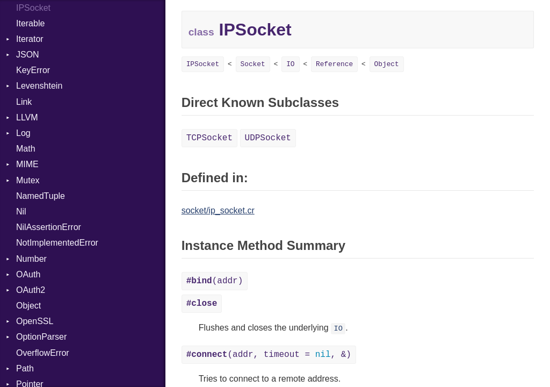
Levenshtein (39, 85)
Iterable (30, 23)
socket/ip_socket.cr (218, 210)
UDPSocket (268, 138)
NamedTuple (40, 195)
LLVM (27, 117)
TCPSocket (209, 138)
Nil (21, 211)
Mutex (28, 180)
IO (290, 64)
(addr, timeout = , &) (268, 355)
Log (23, 133)
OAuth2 (30, 290)
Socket (253, 64)
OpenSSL (34, 321)
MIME (27, 164)
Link (24, 101)
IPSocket (202, 64)
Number (31, 258)
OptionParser (41, 336)
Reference (334, 64)
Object (28, 305)
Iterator (30, 39)
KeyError (33, 70)
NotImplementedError (57, 242)
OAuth (28, 274)
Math (25, 148)
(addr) (214, 281)
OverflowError (42, 352)
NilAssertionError (48, 227)
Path (25, 368)
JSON (27, 54)
